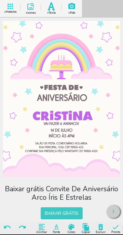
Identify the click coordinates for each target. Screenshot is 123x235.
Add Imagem (72, 7)
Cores (71, 228)
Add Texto (51, 7)
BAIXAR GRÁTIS (61, 213)
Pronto (115, 228)
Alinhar (42, 228)
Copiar (86, 228)
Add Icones (31, 7)
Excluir (100, 228)
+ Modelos (10, 7)
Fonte (56, 228)
